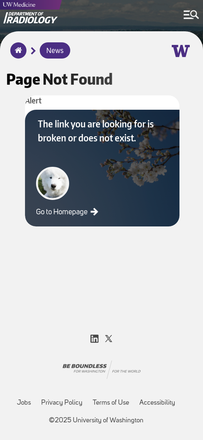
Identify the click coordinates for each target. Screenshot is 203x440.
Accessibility (157, 402)
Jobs (24, 402)
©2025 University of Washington (96, 420)
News (55, 51)
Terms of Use (111, 402)
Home (16, 55)
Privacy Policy (61, 402)
